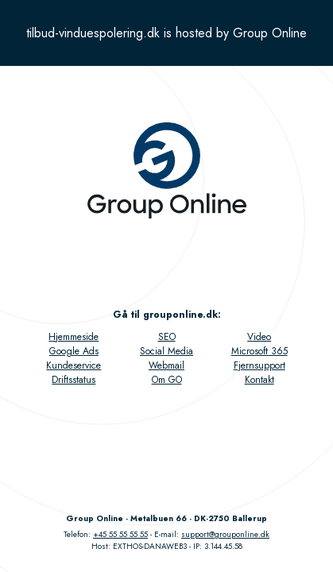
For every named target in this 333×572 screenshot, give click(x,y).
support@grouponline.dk (225, 534)
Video (259, 337)
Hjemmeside (73, 337)
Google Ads (74, 351)
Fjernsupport (259, 365)
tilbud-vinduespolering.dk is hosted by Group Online (166, 33)
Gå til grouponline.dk (165, 314)
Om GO (167, 380)
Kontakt (259, 380)
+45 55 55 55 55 (120, 534)
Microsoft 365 (259, 351)
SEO (167, 337)
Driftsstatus (73, 380)
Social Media (166, 351)
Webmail (166, 365)
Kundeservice (73, 365)
